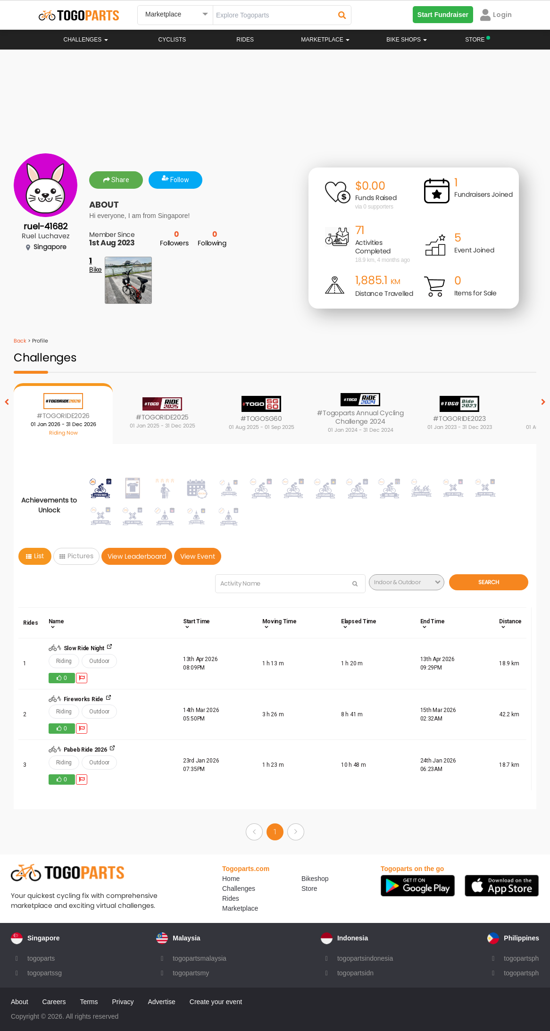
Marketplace (240, 908)
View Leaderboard (137, 556)
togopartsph (521, 958)
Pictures (76, 556)
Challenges (86, 39)
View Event (197, 556)
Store (309, 888)
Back (20, 340)
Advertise (161, 1002)
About (19, 1002)
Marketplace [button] (325, 39)
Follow (175, 180)
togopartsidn (355, 973)
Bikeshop (315, 878)
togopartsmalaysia (199, 958)
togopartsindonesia (365, 958)
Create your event (216, 1002)
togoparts (41, 958)
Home (231, 878)
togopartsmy (191, 973)
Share (116, 180)
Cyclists (172, 39)
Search (488, 582)
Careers (54, 1002)
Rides (245, 39)
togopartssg (44, 973)
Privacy (123, 1002)
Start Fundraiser (442, 14)
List (35, 556)
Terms (89, 1002)
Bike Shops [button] (406, 39)
